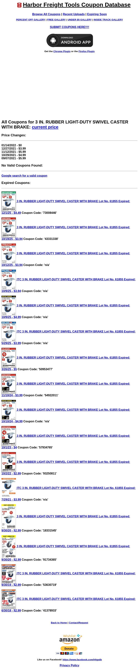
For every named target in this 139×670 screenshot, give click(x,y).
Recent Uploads (74, 14)
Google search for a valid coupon (24, 175)
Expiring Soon (97, 14)
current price (45, 127)
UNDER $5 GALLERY (80, 19)
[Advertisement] (69, 90)
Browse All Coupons (46, 14)
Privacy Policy (69, 665)
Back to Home (59, 622)
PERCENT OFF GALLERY (30, 19)
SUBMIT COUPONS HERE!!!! (69, 27)
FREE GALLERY (56, 19)
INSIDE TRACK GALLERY (108, 19)
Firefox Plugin (87, 51)
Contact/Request (78, 622)
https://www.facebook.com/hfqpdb (82, 659)
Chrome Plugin (62, 51)
